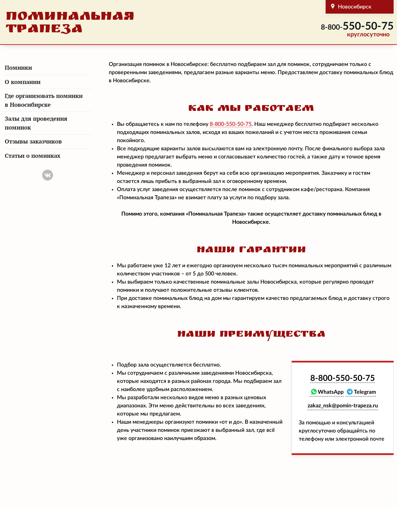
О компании (22, 82)
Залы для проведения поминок (36, 123)
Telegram (365, 392)
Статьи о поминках (33, 155)
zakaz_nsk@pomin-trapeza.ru (343, 405)
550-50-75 (357, 26)
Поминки (18, 67)
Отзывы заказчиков (33, 141)
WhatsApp (331, 392)
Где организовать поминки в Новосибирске (44, 100)
